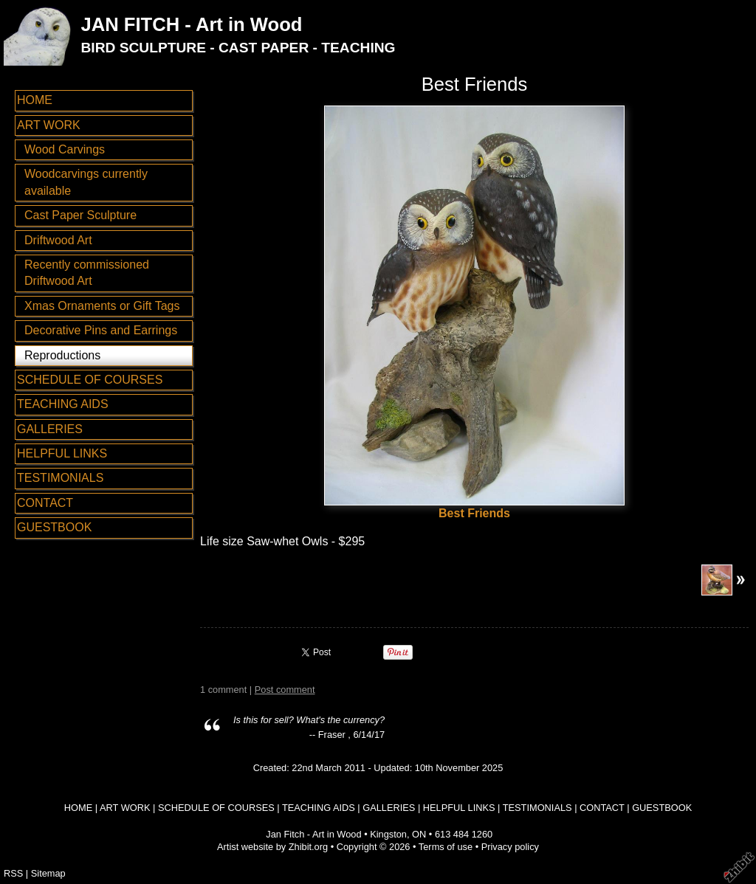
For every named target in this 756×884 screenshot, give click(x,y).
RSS (13, 873)
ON (419, 834)
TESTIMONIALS (60, 478)
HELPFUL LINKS (62, 453)
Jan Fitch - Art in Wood (313, 834)
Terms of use (445, 846)
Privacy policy (510, 846)
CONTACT (45, 503)
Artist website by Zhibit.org (272, 846)
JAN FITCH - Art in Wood (191, 24)
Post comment (285, 689)
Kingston (388, 834)
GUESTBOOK (54, 527)
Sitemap (48, 873)
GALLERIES (50, 429)
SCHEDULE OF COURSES (89, 379)
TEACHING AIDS (63, 404)
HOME (34, 100)
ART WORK (48, 125)
